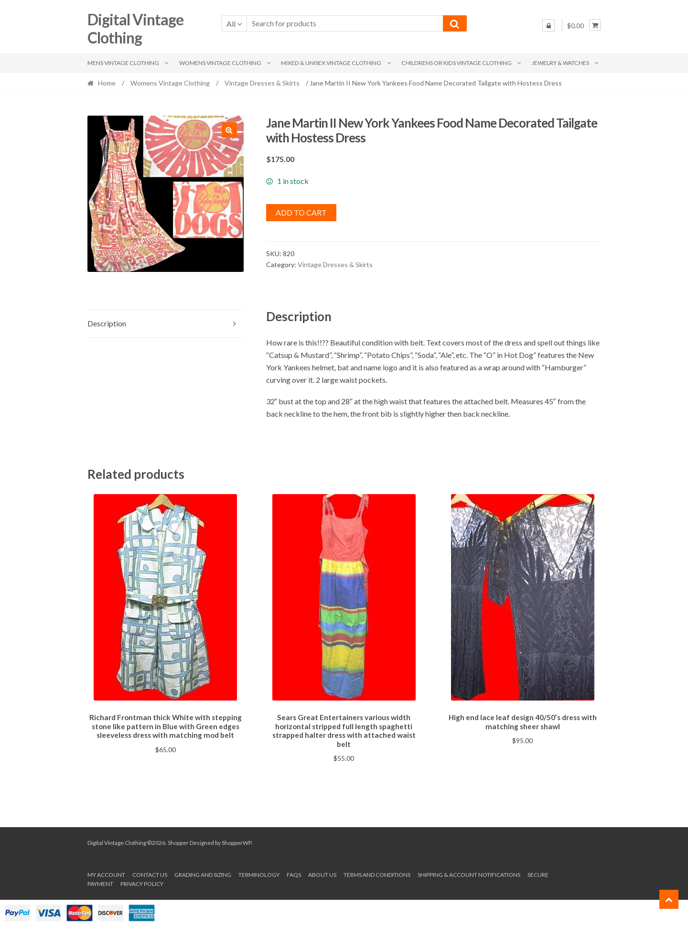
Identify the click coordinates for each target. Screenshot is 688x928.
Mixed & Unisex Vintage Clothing (331, 62)
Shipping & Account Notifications (469, 873)
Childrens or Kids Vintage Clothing (456, 62)
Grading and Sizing (202, 873)
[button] (229, 130)
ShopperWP (236, 841)
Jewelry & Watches (560, 62)
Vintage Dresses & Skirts (262, 83)
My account (106, 873)
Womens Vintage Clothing (220, 62)
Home (107, 83)
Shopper (178, 841)
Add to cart (301, 212)
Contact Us (149, 873)
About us (322, 873)
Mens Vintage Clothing (123, 62)
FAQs (294, 873)
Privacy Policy (141, 882)
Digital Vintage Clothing (135, 28)
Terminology (259, 873)
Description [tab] (106, 323)
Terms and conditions (377, 873)
